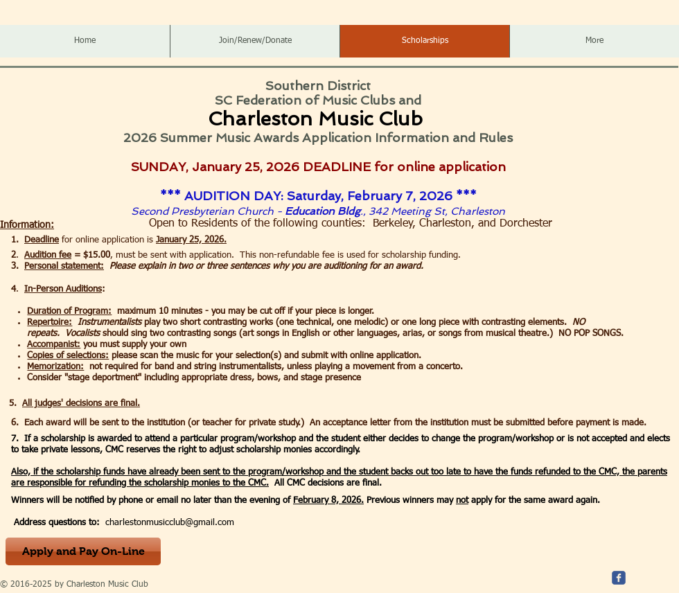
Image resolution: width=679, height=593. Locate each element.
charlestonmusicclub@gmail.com (169, 522)
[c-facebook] (619, 578)
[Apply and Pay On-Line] (83, 551)
